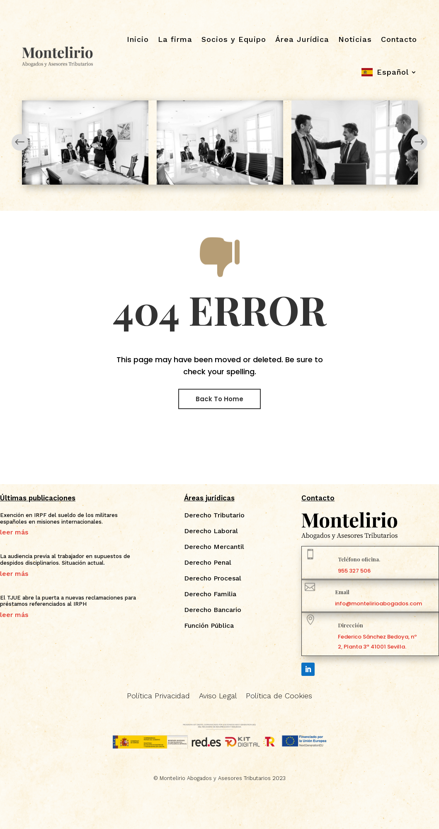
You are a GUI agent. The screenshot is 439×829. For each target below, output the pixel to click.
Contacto (399, 39)
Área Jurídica (302, 39)
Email (342, 591)
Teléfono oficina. (359, 559)
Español (393, 72)
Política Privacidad (158, 696)
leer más (14, 532)
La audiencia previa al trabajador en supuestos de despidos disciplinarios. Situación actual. (65, 559)
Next (419, 142)
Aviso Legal (218, 696)
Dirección (350, 625)
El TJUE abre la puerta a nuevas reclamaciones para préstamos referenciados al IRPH (68, 601)
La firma (175, 39)
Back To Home (219, 399)
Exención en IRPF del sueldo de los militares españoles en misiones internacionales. (59, 518)
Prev (20, 142)
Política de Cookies (279, 696)
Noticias (355, 39)
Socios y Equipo (233, 39)
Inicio (138, 39)
